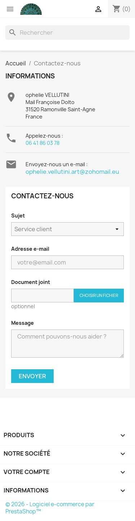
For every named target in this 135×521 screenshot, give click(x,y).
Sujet (18, 215)
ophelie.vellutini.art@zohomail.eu (72, 172)
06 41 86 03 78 (42, 142)
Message (22, 322)
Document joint (30, 282)
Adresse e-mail (30, 248)
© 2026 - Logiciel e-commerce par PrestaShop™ (49, 507)
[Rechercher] (67, 32)
